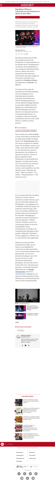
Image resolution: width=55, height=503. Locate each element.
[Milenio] (27, 5)
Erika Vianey (40, 1)
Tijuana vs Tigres (15, 1)
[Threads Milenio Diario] (36, 473)
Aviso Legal (32, 458)
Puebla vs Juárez (23, 1)
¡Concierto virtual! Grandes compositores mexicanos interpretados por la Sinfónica (26, 130)
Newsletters (19, 452)
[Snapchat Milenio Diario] (33, 478)
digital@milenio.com (25, 337)
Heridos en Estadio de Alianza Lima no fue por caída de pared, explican (31, 401)
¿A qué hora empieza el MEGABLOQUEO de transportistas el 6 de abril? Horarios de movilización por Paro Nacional (30, 428)
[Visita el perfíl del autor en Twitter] (29, 345)
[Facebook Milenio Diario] (19, 473)
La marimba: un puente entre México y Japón (33, 314)
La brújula (21, 330)
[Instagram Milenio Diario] (30, 473)
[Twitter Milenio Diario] (24, 473)
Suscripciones (20, 458)
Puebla (45, 1)
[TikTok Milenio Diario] (27, 478)
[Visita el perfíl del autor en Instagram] (25, 345)
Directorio (32, 452)
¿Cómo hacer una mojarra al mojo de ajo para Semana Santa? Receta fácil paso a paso (31, 418)
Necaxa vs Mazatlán (32, 1)
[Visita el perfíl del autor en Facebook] (22, 345)
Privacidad (32, 455)
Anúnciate (19, 461)
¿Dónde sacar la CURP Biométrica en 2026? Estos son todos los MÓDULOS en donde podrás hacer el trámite (31, 410)
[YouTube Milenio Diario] (21, 478)
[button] (1, 5)
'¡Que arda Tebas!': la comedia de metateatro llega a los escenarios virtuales (33, 308)
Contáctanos (20, 455)
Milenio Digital (20, 50)
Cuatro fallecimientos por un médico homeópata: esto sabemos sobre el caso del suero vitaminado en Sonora (31, 436)
